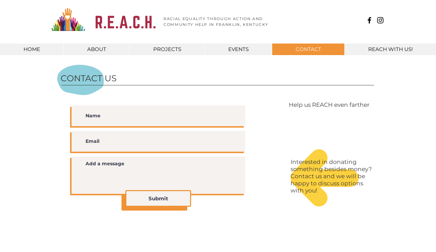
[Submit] (158, 198)
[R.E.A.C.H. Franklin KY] (369, 20)
